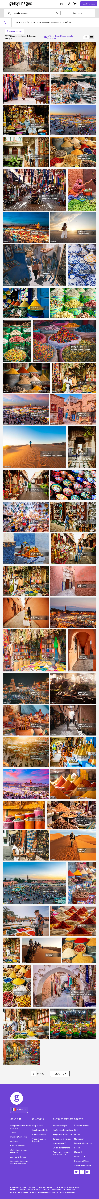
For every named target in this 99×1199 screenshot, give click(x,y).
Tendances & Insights (62, 1139)
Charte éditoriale (45, 1187)
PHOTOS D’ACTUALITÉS (49, 22)
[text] (34, 13)
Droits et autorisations (63, 1130)
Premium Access (39, 1134)
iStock (77, 1148)
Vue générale (37, 1125)
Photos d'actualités (18, 1137)
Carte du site (69, 1189)
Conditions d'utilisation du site (22, 1187)
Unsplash (78, 1152)
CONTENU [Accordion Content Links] (15, 1119)
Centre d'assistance (82, 1165)
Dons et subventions (83, 1143)
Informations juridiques (52, 1189)
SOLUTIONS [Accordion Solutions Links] (38, 1119)
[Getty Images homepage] (20, 3)
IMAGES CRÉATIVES (25, 22)
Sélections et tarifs (40, 1130)
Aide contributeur (18, 1157)
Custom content (17, 1145)
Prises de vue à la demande (39, 1140)
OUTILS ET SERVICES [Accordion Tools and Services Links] (63, 1119)
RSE (76, 1130)
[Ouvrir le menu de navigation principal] (5, 3)
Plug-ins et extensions (62, 1134)
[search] (10, 13)
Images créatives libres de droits (20, 1126)
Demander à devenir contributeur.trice (19, 1162)
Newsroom (79, 1139)
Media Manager (60, 1125)
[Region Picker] (19, 1110)
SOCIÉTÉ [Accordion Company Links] (78, 1119)
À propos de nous (81, 1125)
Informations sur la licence (29, 1189)
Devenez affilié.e (81, 1161)
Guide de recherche (61, 1148)
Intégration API (60, 1143)
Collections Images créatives (18, 1151)
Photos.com (79, 1156)
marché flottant (14, 31)
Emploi (77, 1134)
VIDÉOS (67, 22)
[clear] (58, 13)
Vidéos (13, 1132)
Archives (14, 1141)
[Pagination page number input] (33, 1073)
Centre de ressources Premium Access (62, 1153)
